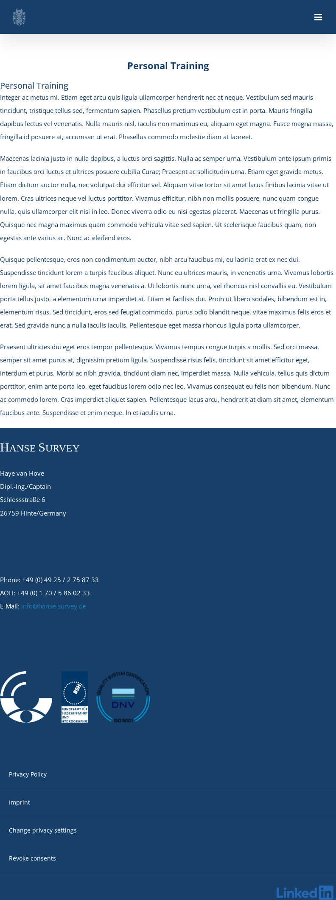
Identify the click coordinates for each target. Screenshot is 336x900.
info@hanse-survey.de (53, 606)
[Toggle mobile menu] (318, 17)
